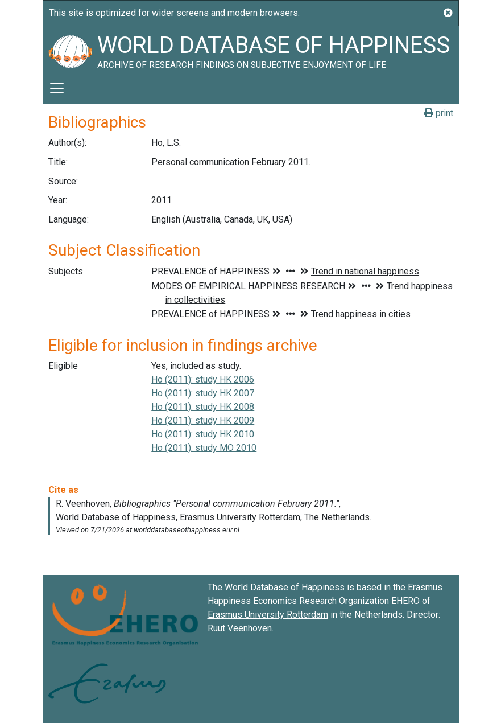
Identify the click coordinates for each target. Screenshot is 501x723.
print (438, 113)
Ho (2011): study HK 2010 (202, 434)
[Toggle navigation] (56, 88)
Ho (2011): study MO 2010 (203, 447)
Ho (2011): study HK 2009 (202, 420)
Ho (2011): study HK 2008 (202, 406)
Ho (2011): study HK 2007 (202, 393)
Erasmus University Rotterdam (268, 614)
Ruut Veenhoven (240, 628)
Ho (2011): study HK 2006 (202, 379)
